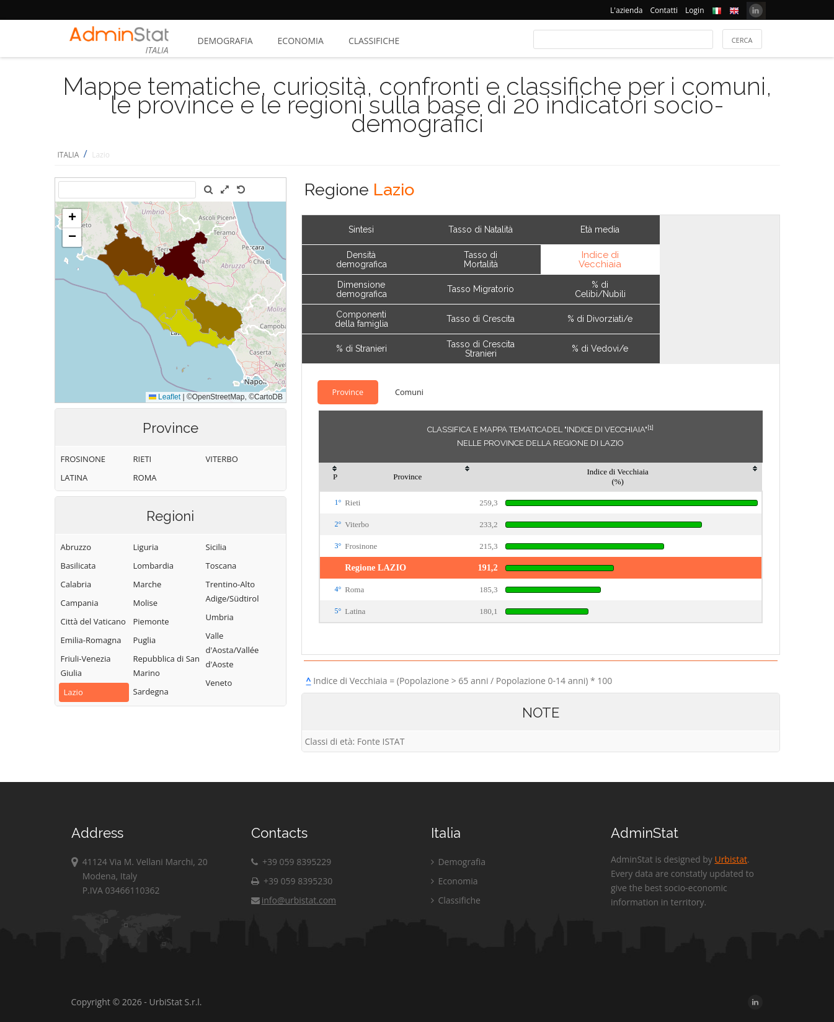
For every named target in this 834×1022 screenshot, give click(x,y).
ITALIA (68, 154)
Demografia (225, 41)
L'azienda (626, 10)
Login (694, 10)
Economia (301, 41)
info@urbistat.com (293, 900)
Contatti (664, 10)
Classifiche (373, 41)
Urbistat (730, 859)
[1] (650, 427)
